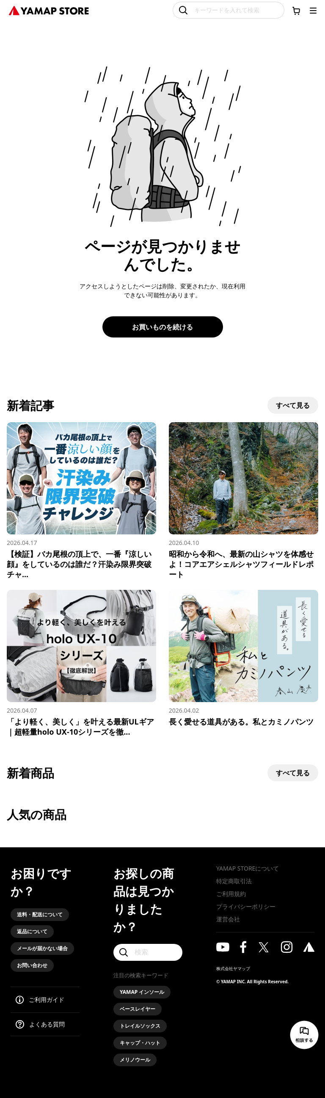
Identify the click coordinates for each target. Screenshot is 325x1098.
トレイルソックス (140, 1025)
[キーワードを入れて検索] (228, 10)
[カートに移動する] (296, 11)
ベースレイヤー (137, 1008)
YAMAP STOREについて (247, 868)
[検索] (147, 952)
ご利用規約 (231, 894)
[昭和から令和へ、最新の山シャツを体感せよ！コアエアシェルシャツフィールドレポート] (243, 500)
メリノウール (135, 1059)
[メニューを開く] (313, 11)
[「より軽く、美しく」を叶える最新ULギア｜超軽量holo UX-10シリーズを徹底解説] (81, 663)
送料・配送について (40, 914)
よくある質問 (47, 1024)
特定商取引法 (234, 881)
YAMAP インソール (142, 992)
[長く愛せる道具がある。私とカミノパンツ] (243, 658)
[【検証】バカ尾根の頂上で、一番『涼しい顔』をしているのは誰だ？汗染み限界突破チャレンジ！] (81, 500)
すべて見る (293, 405)
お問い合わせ (32, 965)
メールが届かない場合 (42, 948)
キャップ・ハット (140, 1042)
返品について (32, 931)
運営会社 (228, 919)
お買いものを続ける (162, 327)
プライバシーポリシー (245, 906)
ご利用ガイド (46, 1000)
